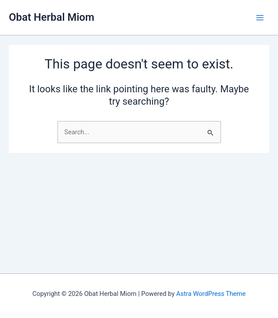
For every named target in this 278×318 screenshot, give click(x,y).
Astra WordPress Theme (211, 294)
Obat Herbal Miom (51, 17)
